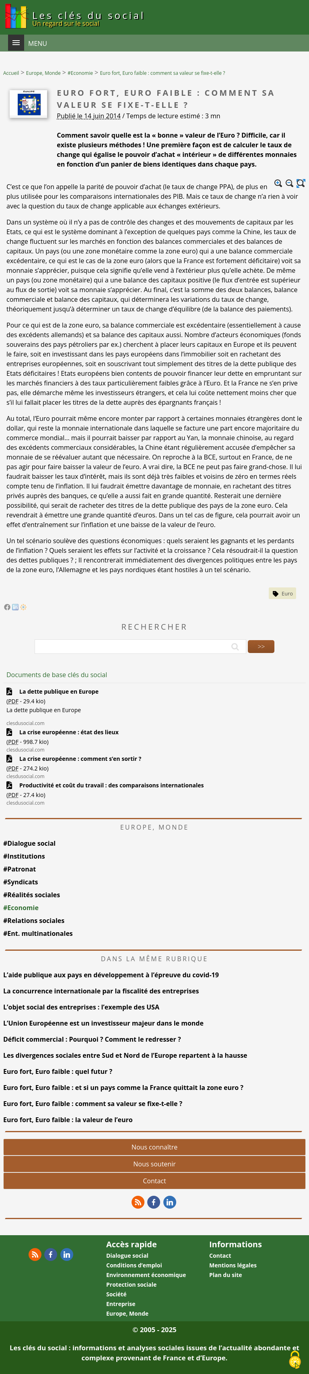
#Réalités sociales (31, 894)
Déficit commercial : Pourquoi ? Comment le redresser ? (92, 1039)
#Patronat (19, 869)
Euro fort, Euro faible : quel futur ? (57, 1071)
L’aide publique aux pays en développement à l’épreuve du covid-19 (111, 974)
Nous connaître (154, 1147)
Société (116, 1294)
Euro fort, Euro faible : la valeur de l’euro (68, 1119)
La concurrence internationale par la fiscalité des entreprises (101, 991)
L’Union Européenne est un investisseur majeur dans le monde (103, 1023)
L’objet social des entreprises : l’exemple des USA (81, 1007)
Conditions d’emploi (134, 1265)
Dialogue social (127, 1255)
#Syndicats (20, 882)
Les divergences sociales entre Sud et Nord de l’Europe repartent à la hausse (125, 1055)
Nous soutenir (154, 1164)
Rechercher (154, 626)
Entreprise (120, 1304)
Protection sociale (131, 1284)
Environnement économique (146, 1275)
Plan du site (225, 1275)
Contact (154, 1180)
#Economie (21, 907)
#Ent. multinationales (38, 933)
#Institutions (24, 856)
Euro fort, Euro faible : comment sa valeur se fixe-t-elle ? (93, 1103)
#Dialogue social (29, 843)
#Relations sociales (33, 920)
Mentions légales (233, 1265)
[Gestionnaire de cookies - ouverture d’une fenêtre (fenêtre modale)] (295, 1360)
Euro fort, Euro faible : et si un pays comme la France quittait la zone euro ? (123, 1087)
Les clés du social (88, 18)
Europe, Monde (127, 1313)
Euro (287, 593)
